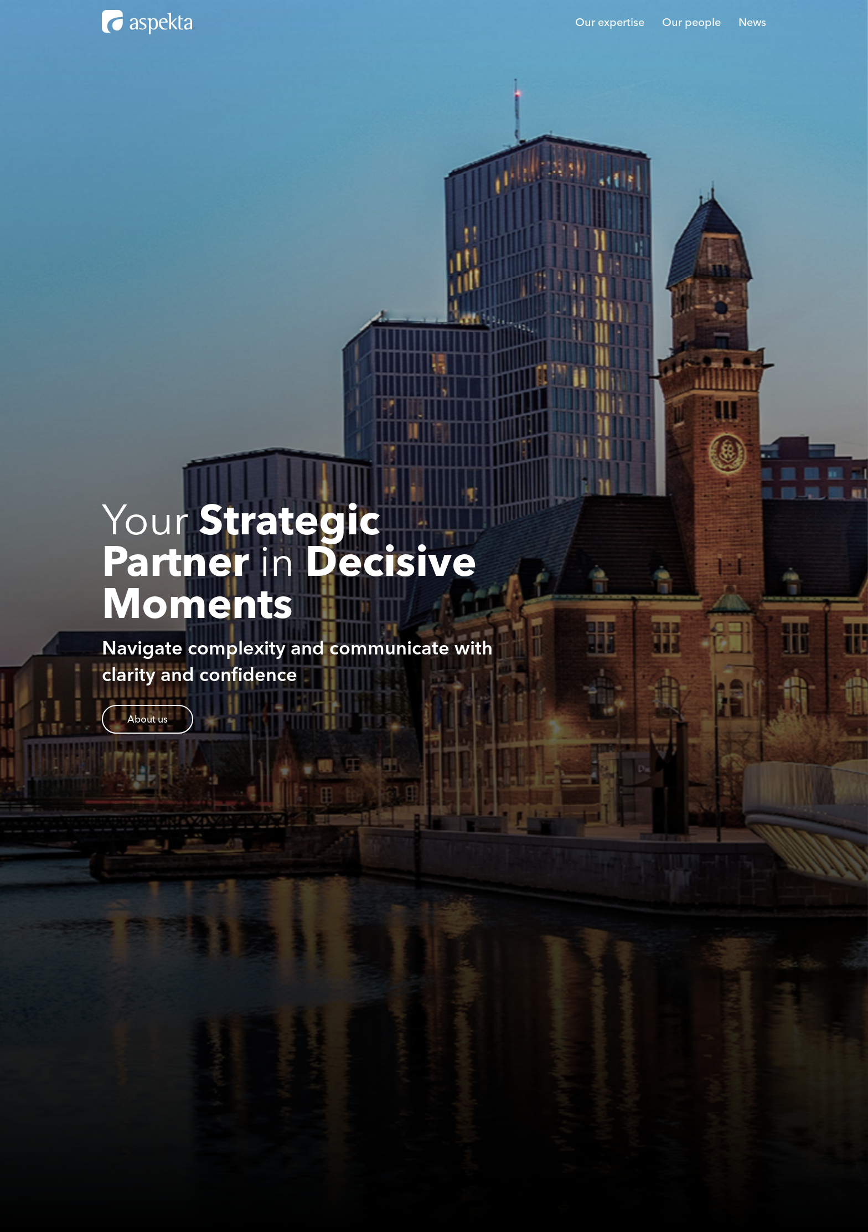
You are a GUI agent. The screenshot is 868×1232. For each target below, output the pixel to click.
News (752, 22)
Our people (691, 22)
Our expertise (609, 22)
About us (147, 719)
